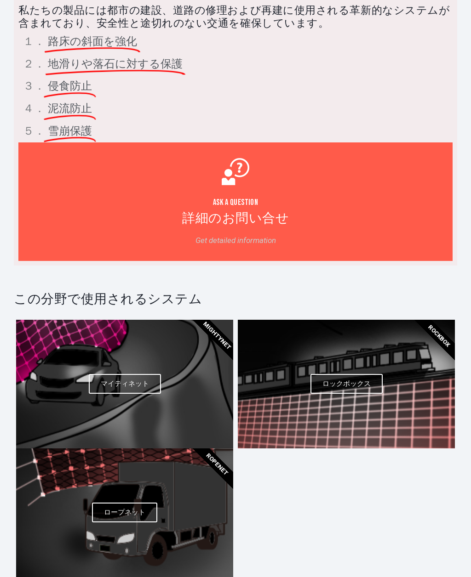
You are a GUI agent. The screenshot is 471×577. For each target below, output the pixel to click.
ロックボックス (346, 383)
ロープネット (124, 512)
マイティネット (125, 383)
